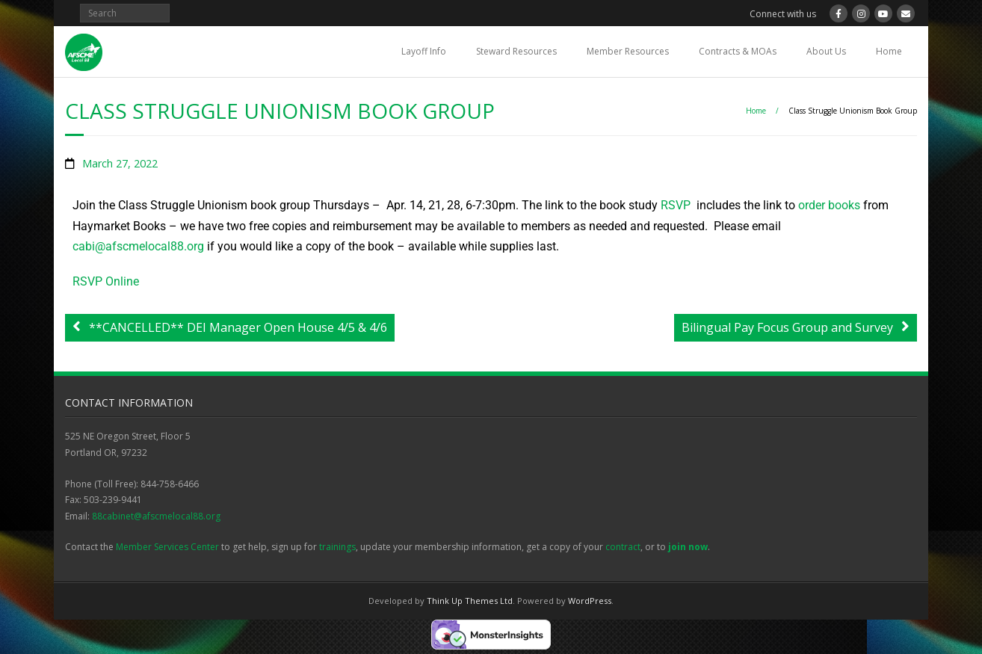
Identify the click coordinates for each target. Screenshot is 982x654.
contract (622, 546)
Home (889, 51)
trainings (337, 546)
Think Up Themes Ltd (470, 600)
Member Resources (628, 51)
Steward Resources (516, 51)
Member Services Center (167, 546)
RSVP (676, 205)
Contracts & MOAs (737, 51)
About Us (826, 51)
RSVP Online (105, 281)
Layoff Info (423, 51)
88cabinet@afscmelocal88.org (156, 516)
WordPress (589, 600)
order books (829, 205)
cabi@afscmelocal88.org (138, 246)
